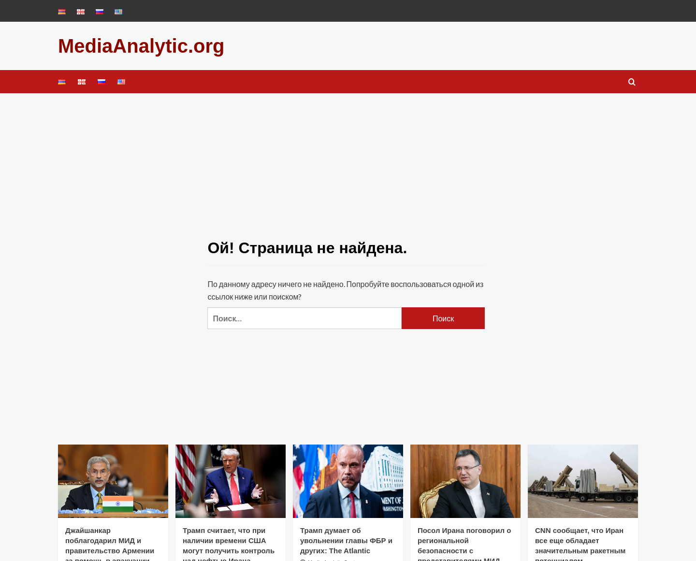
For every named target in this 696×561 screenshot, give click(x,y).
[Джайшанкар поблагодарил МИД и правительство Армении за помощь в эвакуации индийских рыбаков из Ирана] (113, 481)
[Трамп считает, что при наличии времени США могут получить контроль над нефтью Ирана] (230, 481)
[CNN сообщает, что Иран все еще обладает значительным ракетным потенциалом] (583, 481)
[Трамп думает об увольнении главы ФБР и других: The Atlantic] (348, 481)
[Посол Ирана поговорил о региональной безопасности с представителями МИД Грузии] (465, 481)
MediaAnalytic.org (141, 46)
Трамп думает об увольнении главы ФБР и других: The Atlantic (346, 540)
